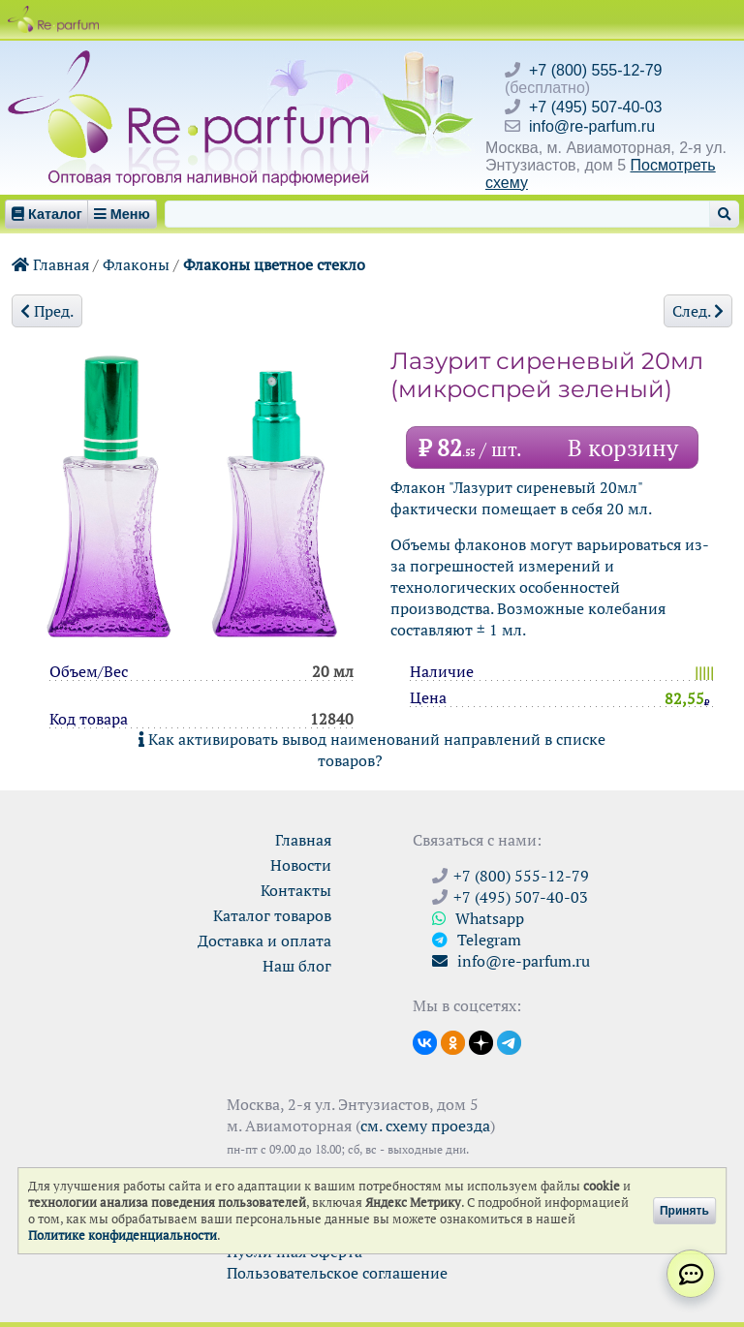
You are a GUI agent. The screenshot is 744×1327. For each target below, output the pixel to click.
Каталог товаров (272, 915)
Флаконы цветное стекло (274, 264)
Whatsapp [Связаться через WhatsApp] (478, 918)
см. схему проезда (425, 1125)
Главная (50, 264)
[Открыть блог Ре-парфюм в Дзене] (481, 1041)
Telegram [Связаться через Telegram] (476, 939)
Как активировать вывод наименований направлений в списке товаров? (372, 749)
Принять (684, 1211)
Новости (300, 865)
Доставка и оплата (264, 940)
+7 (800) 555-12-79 (595, 70)
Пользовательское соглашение (337, 1272)
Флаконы (136, 264)
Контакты (296, 890)
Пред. (47, 311)
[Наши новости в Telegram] (509, 1041)
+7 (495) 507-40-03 (595, 107)
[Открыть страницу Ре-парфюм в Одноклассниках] (453, 1041)
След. (698, 311)
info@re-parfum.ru (592, 126)
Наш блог (297, 965)
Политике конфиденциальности (122, 1235)
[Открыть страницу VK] (425, 1041)
